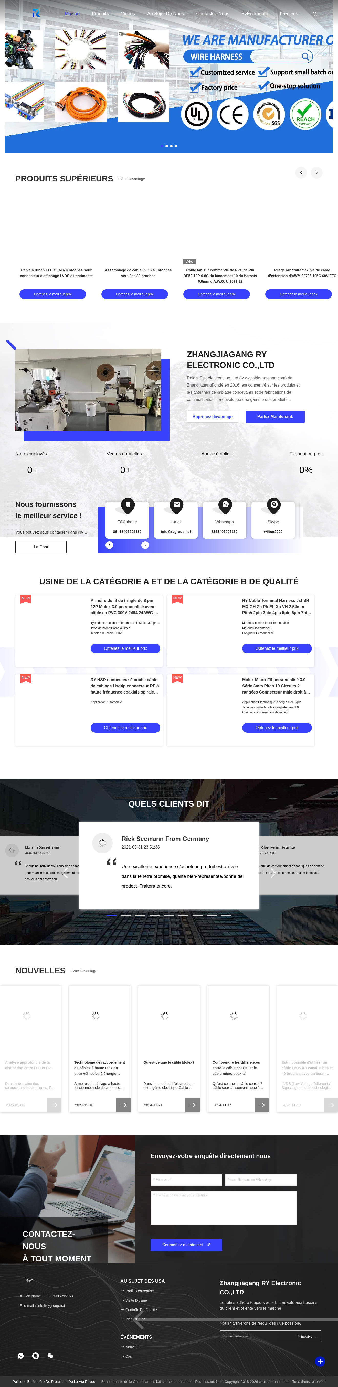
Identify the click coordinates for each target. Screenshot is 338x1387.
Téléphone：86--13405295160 (46, 1296)
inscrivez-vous (306, 1336)
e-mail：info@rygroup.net (42, 1306)
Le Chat (41, 547)
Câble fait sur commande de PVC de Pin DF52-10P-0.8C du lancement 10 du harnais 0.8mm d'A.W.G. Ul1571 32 (220, 275)
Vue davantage (130, 179)
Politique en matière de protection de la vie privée (54, 1382)
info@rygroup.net (176, 532)
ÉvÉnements (254, 13)
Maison (72, 13)
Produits (100, 13)
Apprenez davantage (213, 417)
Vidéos (128, 13)
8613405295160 (224, 532)
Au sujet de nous (165, 13)
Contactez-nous (212, 13)
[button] (301, 173)
